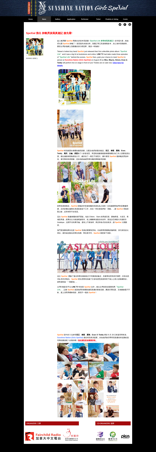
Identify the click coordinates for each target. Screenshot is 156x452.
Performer (84, 19)
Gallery (57, 19)
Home (30, 19)
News (44, 19)
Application (71, 19)
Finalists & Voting (112, 19)
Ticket (98, 19)
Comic (125, 19)
